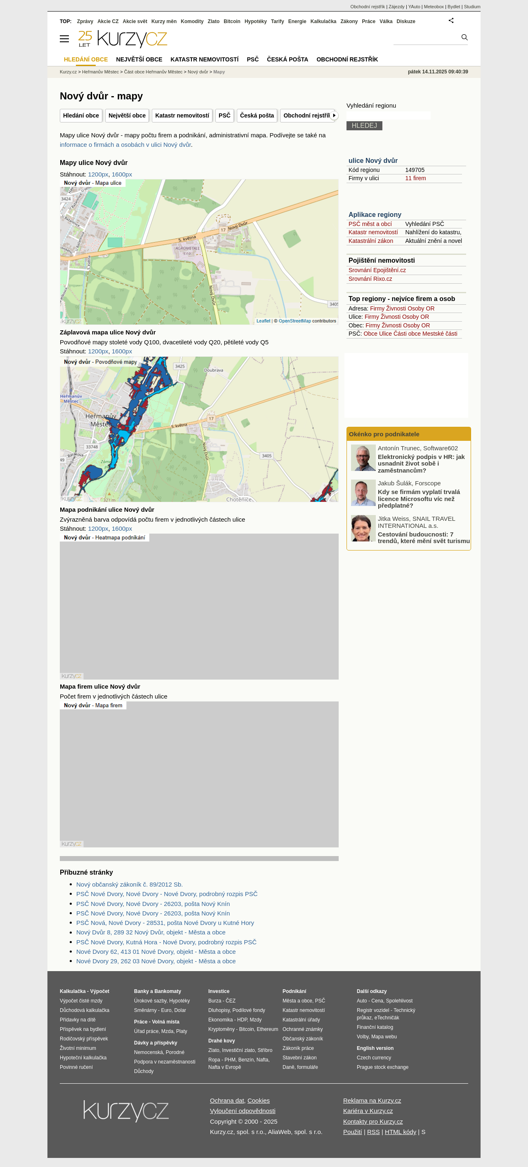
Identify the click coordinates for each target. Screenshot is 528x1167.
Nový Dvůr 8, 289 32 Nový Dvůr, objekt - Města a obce (151, 932)
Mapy (219, 71)
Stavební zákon (300, 1058)
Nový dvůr (198, 71)
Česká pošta (257, 115)
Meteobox (434, 6)
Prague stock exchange (382, 1067)
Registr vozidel (373, 1010)
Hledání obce (81, 115)
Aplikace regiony (375, 214)
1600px (122, 174)
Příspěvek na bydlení (83, 1029)
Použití (352, 1131)
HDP (242, 1020)
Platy (181, 1031)
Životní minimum (78, 1048)
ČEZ (231, 1001)
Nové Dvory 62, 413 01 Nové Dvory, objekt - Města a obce (156, 951)
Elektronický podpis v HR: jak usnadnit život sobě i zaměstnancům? (421, 463)
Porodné (175, 1052)
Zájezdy (397, 6)
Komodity (192, 21)
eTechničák (387, 1018)
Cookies (259, 1100)
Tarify (277, 21)
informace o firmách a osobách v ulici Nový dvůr (125, 144)
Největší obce (127, 115)
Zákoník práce (298, 1048)
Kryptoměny (221, 1029)
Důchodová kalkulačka (84, 1010)
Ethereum (267, 1029)
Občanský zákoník (303, 1039)
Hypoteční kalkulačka (83, 1058)
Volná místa (165, 1022)
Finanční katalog (375, 1027)
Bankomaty (167, 991)
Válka (386, 21)
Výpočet (99, 991)
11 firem (415, 178)
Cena (377, 1001)
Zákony (349, 21)
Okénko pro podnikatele (384, 434)
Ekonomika (220, 1020)
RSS (373, 1131)
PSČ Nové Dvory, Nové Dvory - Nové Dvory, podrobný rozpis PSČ (167, 893)
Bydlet (454, 6)
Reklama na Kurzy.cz (372, 1100)
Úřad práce (146, 1031)
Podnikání (294, 991)
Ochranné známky (303, 1029)
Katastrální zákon (371, 241)
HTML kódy (400, 1131)
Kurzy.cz (68, 71)
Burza (214, 1001)
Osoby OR (421, 308)
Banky (141, 991)
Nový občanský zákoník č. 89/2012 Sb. (129, 884)
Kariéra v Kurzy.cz (368, 1110)
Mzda (167, 1031)
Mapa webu (384, 1037)
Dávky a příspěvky (155, 1043)
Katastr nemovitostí (182, 115)
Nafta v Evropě (224, 1067)
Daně (289, 1067)
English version (375, 1048)
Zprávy (85, 21)
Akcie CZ (107, 21)
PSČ (225, 115)
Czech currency (374, 1058)
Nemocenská (148, 1052)
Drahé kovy (221, 1041)
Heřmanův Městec (100, 71)
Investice (218, 991)
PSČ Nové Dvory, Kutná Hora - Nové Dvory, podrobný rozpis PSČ (166, 942)
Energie (297, 21)
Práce (369, 21)
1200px (98, 174)
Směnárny (145, 1010)
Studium (472, 6)
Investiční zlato (238, 1050)
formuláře (307, 1067)
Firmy (377, 308)
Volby (362, 1037)
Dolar (180, 1010)
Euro (166, 1010)
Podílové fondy (248, 1010)
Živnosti (396, 308)
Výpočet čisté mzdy (81, 1001)
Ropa (214, 1060)
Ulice (385, 333)
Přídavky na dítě (78, 1020)
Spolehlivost (399, 1001)
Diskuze (406, 21)
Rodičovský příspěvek (84, 1039)
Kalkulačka (324, 21)
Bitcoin (232, 21)
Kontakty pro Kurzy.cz (373, 1121)
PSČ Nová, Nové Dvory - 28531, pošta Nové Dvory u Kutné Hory (165, 922)
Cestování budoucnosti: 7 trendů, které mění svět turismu (424, 538)
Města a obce (297, 1001)
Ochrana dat (227, 1100)
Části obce (407, 333)
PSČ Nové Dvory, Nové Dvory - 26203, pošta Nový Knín (153, 903)
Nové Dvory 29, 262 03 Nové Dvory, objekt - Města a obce (156, 961)
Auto (362, 1001)
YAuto (414, 6)
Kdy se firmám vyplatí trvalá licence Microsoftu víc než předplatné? (419, 498)
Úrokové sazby (150, 1001)
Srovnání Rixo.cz (370, 278)
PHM (230, 1060)
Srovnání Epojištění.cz (377, 270)
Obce (370, 333)
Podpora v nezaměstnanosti (165, 1062)
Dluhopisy (219, 1010)
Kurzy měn (164, 21)
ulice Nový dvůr (373, 160)
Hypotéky (256, 21)
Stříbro (264, 1050)
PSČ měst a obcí (370, 224)
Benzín (246, 1060)
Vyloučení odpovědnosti (243, 1110)
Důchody (143, 1071)
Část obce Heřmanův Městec (153, 71)
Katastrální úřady (301, 1020)
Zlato (214, 21)
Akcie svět (135, 21)
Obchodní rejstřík (307, 115)
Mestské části (439, 333)
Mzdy (256, 1020)
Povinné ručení (76, 1067)
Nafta (263, 1060)
